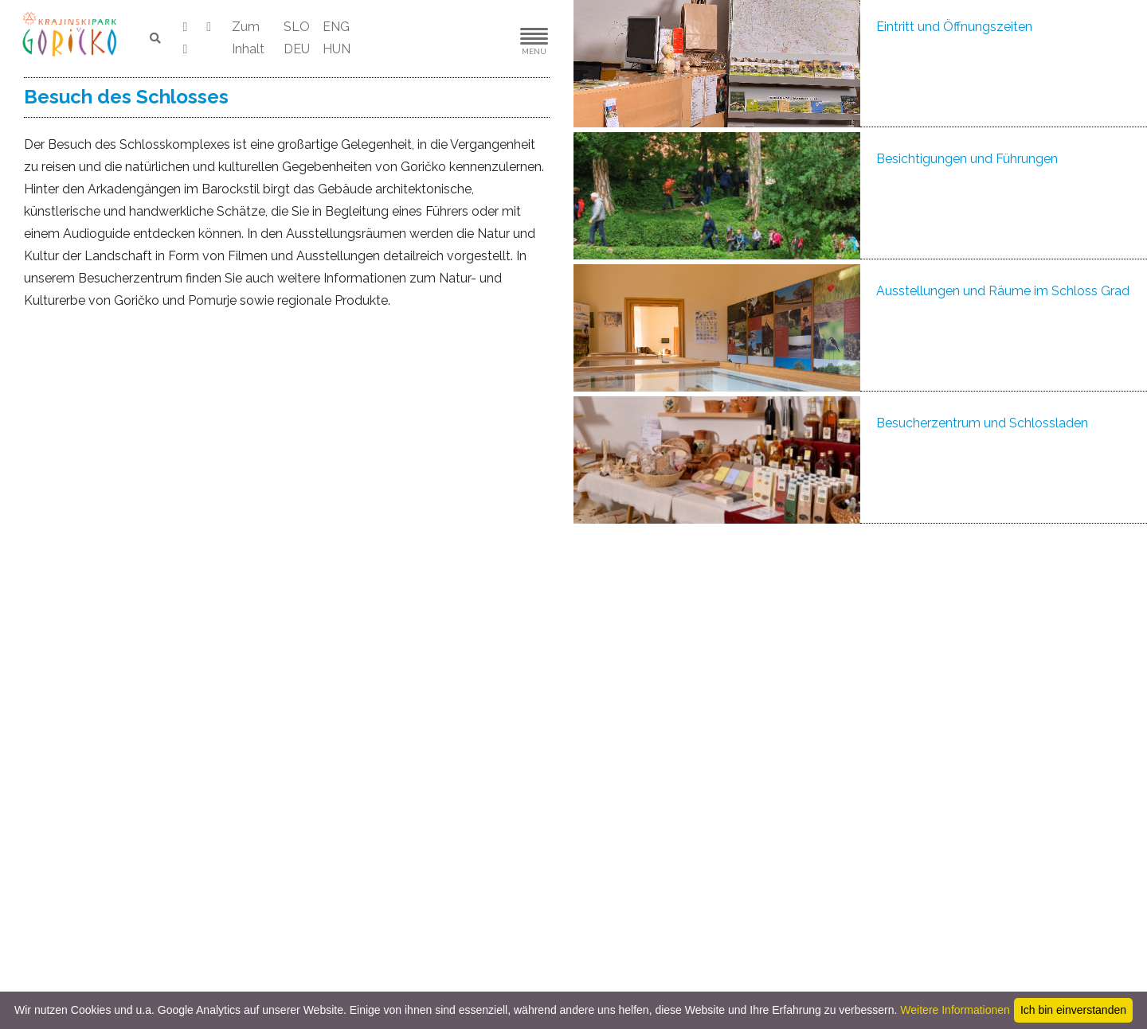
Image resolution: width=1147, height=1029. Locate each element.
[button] (486, 38)
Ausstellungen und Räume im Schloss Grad (1002, 290)
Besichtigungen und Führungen (967, 158)
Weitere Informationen (954, 1010)
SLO (297, 26)
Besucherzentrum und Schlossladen (982, 423)
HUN (336, 49)
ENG (336, 26)
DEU (297, 49)
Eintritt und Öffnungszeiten (954, 26)
